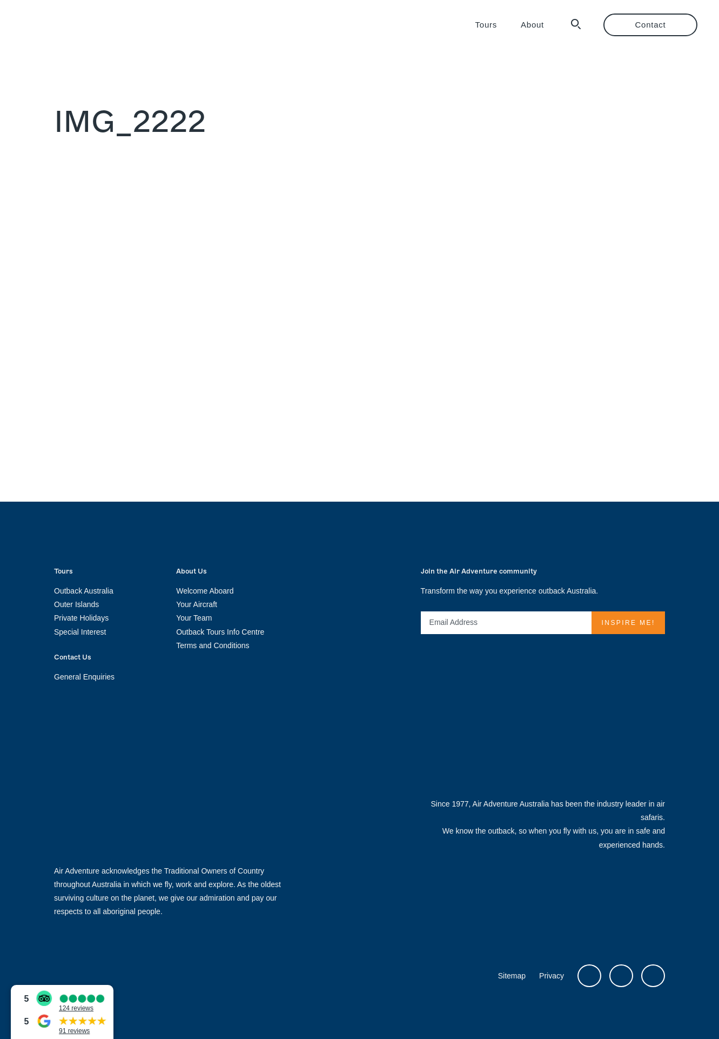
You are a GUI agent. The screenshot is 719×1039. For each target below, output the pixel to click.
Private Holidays (81, 618)
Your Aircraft (196, 604)
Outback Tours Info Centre (220, 632)
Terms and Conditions (212, 645)
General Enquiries (84, 676)
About (532, 24)
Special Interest (80, 632)
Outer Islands (76, 604)
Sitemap (512, 975)
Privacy (551, 975)
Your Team (194, 618)
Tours (486, 24)
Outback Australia (83, 591)
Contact (650, 24)
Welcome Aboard (204, 591)
